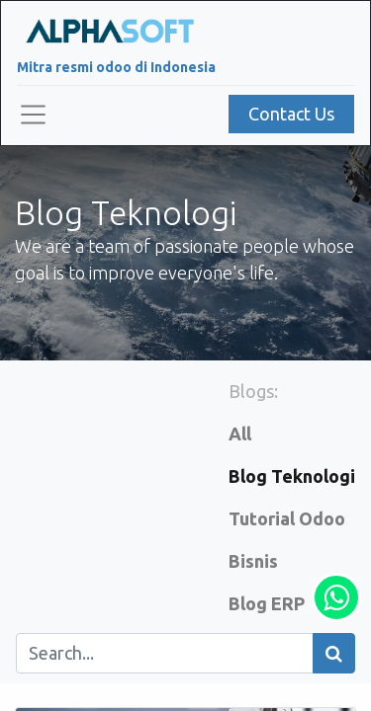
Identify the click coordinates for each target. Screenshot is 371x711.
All (240, 433)
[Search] (334, 653)
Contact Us (291, 113)
